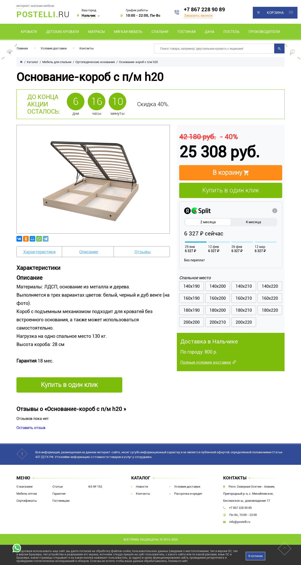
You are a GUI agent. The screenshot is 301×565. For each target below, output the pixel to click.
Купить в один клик (230, 190)
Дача (209, 32)
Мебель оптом (26, 493)
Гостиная (187, 32)
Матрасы (96, 32)
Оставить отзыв (30, 428)
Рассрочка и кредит (188, 493)
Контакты (86, 48)
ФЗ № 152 (95, 486)
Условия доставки (54, 48)
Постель (231, 32)
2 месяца (208, 222)
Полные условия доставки (205, 362)
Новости (142, 486)
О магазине (24, 486)
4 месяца (253, 222)
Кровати (29, 32)
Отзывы (143, 251)
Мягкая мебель (128, 32)
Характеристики (39, 251)
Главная (22, 48)
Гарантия (58, 493)
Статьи (57, 486)
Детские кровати (62, 32)
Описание (88, 251)
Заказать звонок (198, 15)
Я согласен (255, 556)
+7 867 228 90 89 (204, 9)
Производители (264, 32)
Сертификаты (26, 500)
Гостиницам (61, 500)
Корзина (275, 13)
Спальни (159, 32)
